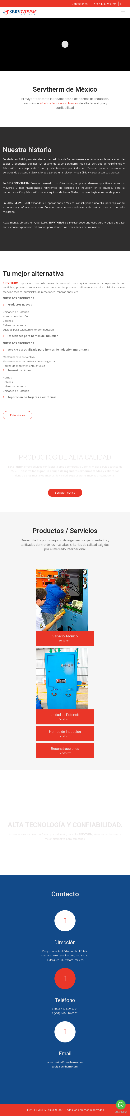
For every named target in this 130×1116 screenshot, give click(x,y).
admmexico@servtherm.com (65, 1062)
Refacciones (17, 415)
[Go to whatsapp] (121, 1104)
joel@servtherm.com (65, 1066)
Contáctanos (65, 856)
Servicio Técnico (65, 492)
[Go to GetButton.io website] (121, 1112)
